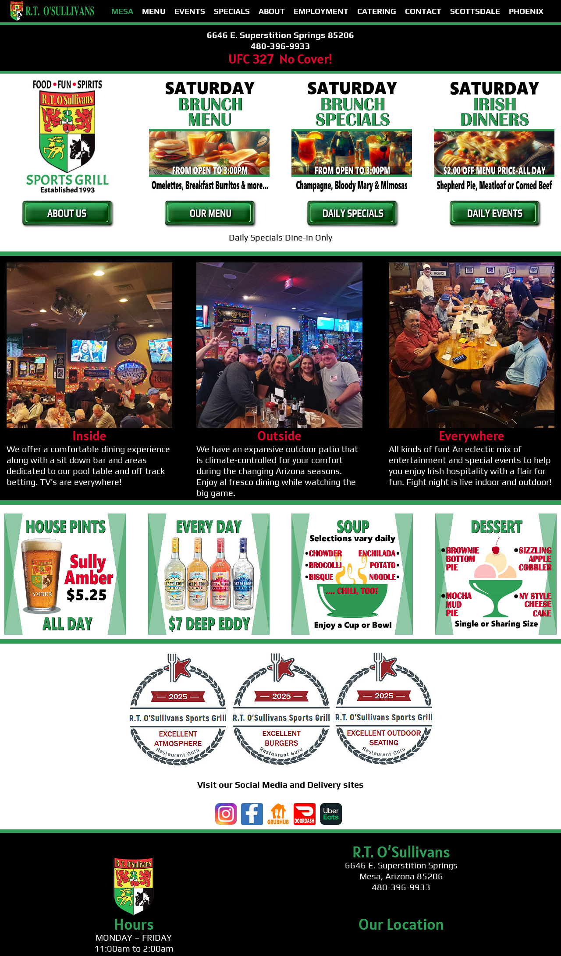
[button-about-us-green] (67, 200)
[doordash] (305, 807)
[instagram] (226, 807)
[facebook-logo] (252, 807)
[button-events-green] (494, 200)
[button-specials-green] (352, 200)
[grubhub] (278, 807)
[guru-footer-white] (281, 656)
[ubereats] (331, 807)
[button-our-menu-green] (209, 200)
